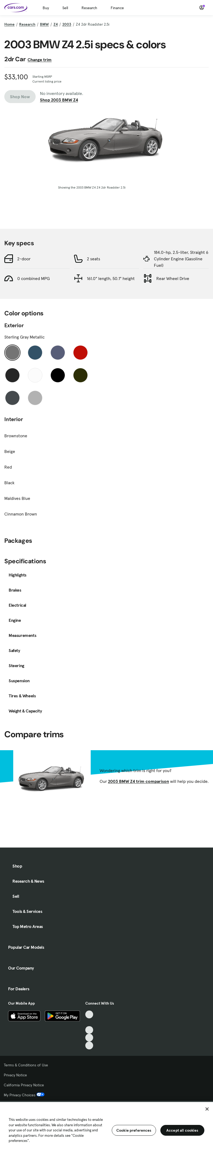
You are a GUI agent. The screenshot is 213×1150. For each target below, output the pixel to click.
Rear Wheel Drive (172, 302)
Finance (117, 7)
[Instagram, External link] (89, 1038)
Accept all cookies (182, 1130)
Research (89, 7)
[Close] (207, 1109)
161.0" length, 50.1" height (111, 302)
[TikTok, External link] (89, 1014)
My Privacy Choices (24, 1095)
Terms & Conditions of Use (26, 1065)
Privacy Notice (15, 1075)
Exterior (14, 349)
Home (9, 24)
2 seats (93, 283)
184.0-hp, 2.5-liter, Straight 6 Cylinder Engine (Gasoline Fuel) (181, 283)
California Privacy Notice (24, 1085)
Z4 (55, 24)
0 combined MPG (33, 302)
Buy (46, 7)
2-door (24, 283)
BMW (44, 24)
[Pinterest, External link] (89, 1046)
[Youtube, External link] (89, 1030)
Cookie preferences (133, 1130)
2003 (66, 24)
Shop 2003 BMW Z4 (59, 100)
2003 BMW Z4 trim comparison (138, 805)
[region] (106, 1125)
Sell (65, 7)
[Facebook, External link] (89, 1022)
